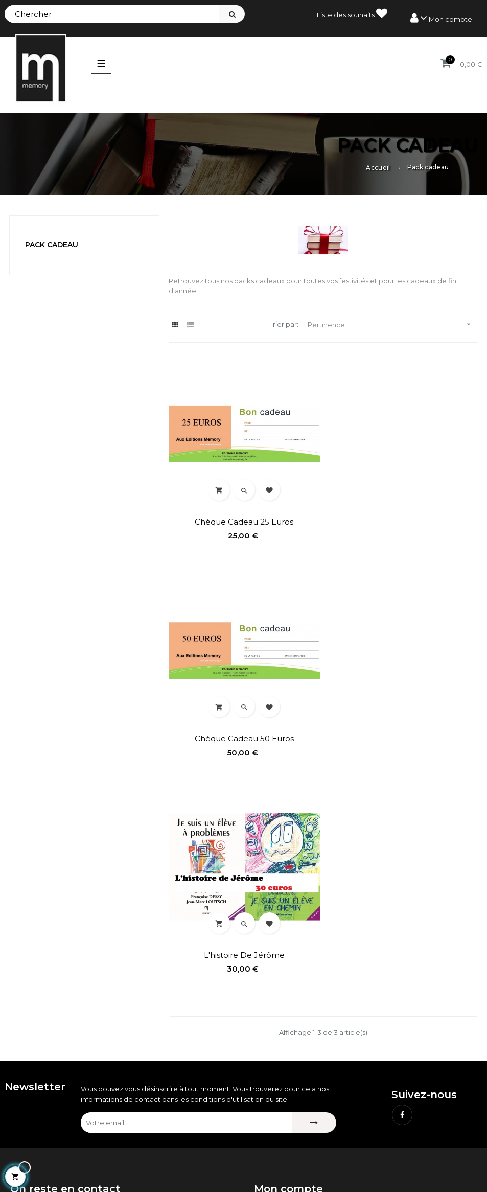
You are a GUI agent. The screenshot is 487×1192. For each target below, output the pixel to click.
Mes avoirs (271, 1013)
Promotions (29, 1122)
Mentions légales (282, 1122)
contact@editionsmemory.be (59, 1062)
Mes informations (282, 1048)
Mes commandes (283, 996)
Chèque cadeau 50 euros (402, 521)
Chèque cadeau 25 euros (243, 521)
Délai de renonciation (290, 1156)
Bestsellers (28, 1156)
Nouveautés (30, 1139)
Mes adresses (276, 1031)
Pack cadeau (51, 245)
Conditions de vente (287, 1139)
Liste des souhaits (352, 13)
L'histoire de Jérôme (243, 736)
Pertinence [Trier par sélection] (393, 324)
